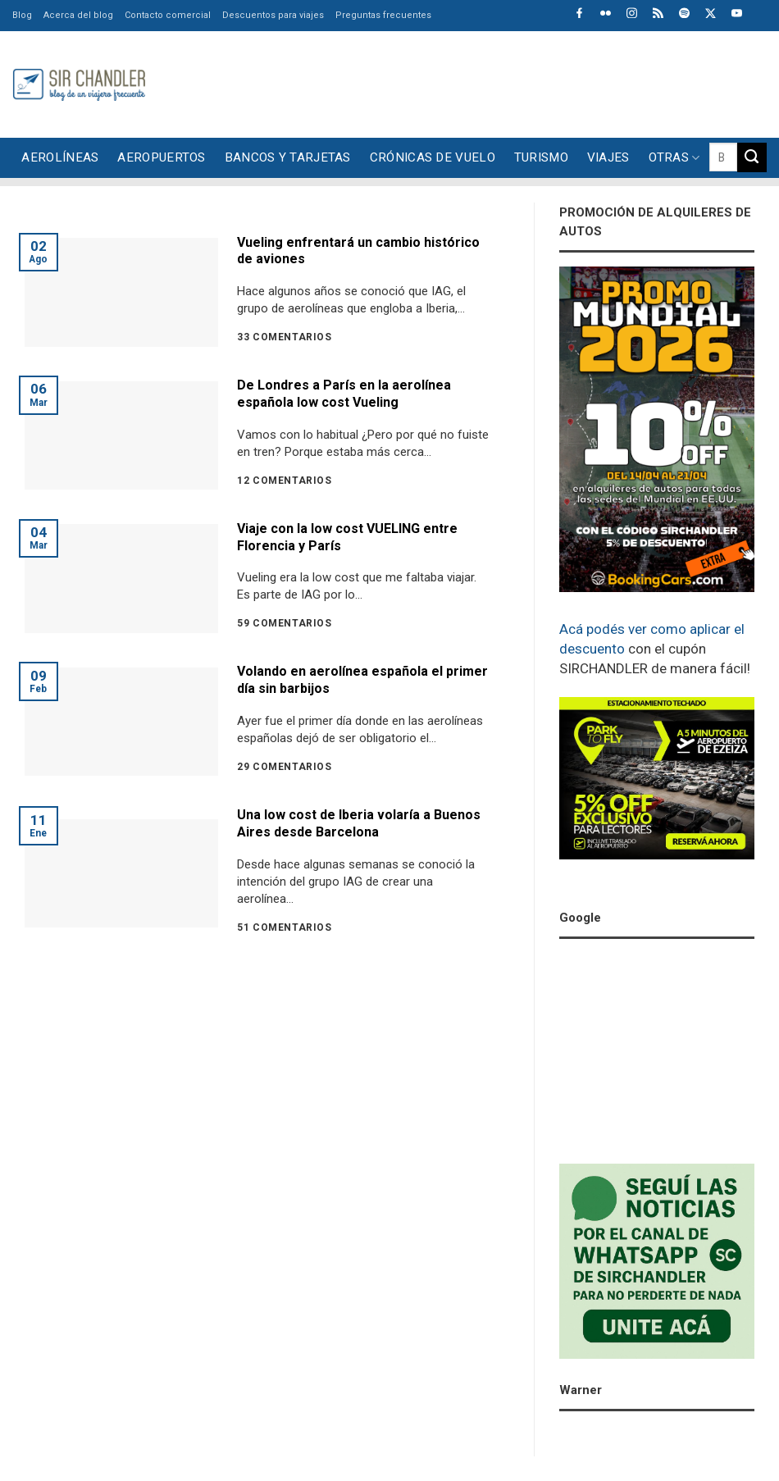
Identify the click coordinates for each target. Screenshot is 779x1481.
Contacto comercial (168, 15)
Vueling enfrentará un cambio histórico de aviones (358, 251)
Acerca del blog (78, 15)
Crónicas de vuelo (432, 157)
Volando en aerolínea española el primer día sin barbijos (362, 679)
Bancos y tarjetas (288, 157)
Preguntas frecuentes (383, 15)
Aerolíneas (59, 157)
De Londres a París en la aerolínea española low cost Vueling (344, 393)
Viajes (608, 157)
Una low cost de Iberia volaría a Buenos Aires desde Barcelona (359, 823)
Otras (674, 158)
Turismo (541, 157)
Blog (22, 15)
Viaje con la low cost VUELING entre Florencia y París (347, 537)
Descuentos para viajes (273, 15)
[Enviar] (752, 157)
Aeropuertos (161, 157)
